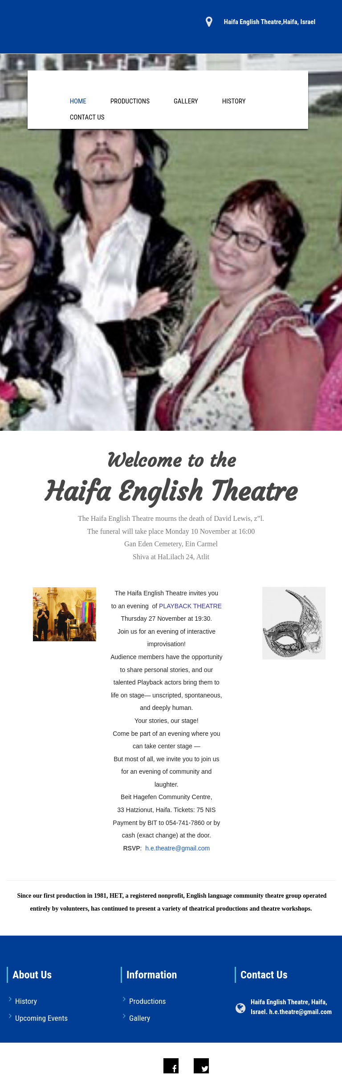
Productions (130, 101)
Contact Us (87, 117)
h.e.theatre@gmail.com (177, 848)
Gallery (186, 101)
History (234, 101)
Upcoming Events (41, 1018)
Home (78, 101)
